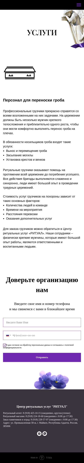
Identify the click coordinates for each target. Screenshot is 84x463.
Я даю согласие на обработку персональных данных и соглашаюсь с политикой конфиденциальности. (38, 346)
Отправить (42, 357)
